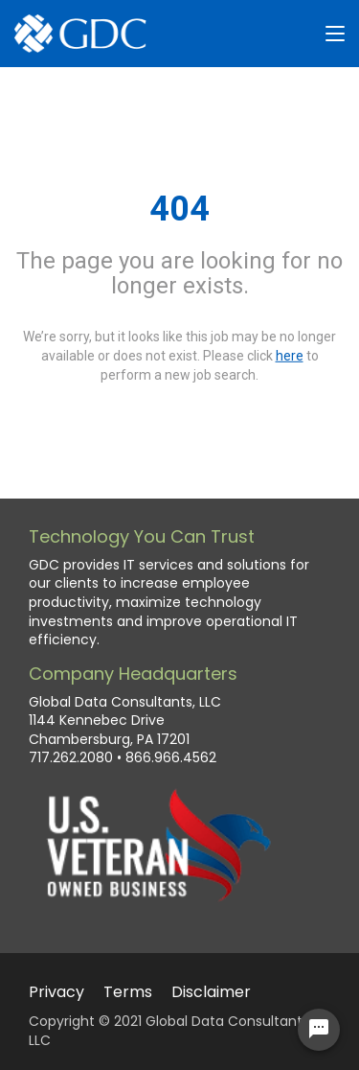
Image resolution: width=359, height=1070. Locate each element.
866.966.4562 (170, 758)
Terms (127, 992)
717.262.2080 (71, 758)
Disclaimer (211, 992)
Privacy (56, 992)
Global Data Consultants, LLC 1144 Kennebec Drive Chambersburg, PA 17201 (125, 721)
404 (179, 209)
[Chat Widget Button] (319, 1030)
